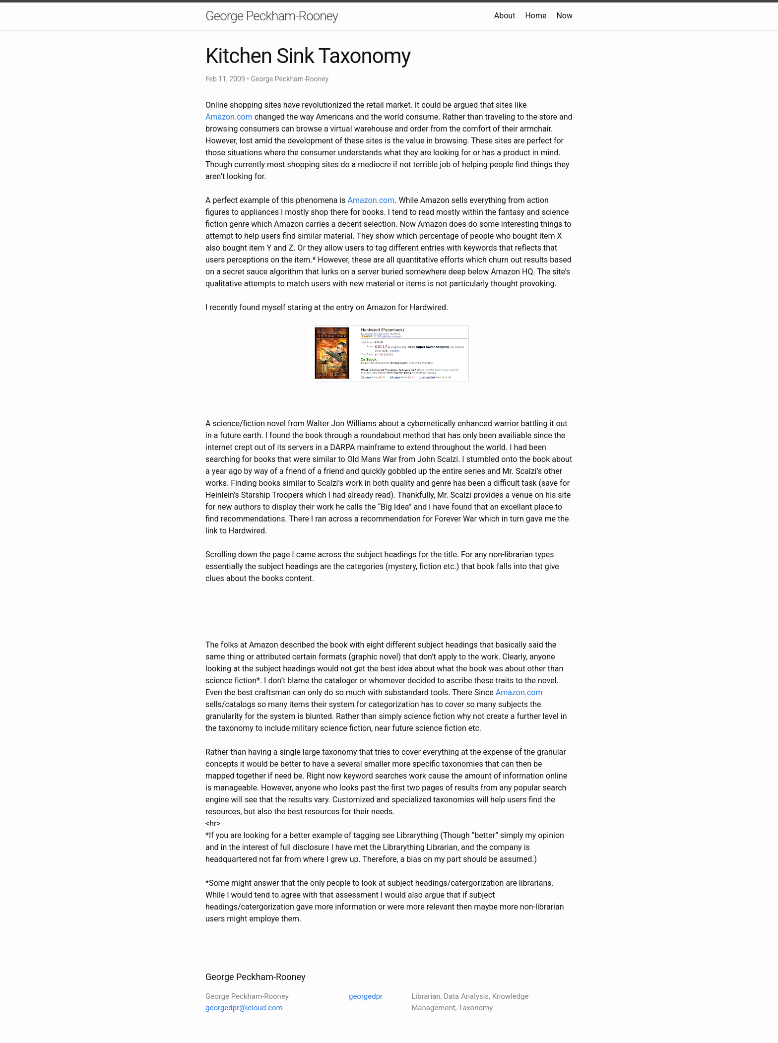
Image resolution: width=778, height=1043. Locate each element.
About (505, 15)
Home (535, 15)
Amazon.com (229, 117)
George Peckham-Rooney (271, 15)
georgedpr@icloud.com (244, 1007)
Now (564, 15)
